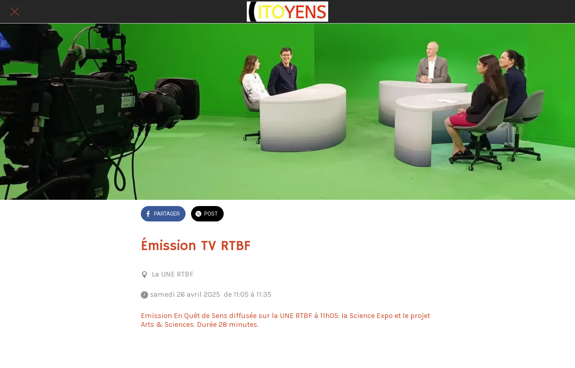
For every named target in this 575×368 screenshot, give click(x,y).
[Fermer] (14, 11)
